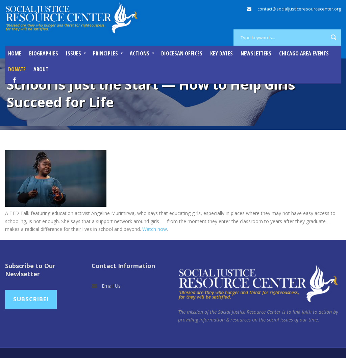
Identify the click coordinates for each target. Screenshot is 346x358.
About (40, 69)
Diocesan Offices (181, 53)
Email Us (111, 286)
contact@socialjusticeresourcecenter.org (299, 9)
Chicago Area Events (304, 53)
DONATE (17, 69)
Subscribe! (31, 299)
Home (14, 53)
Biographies (43, 53)
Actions (139, 53)
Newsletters (256, 53)
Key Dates (221, 53)
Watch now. (155, 229)
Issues (73, 53)
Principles (105, 53)
